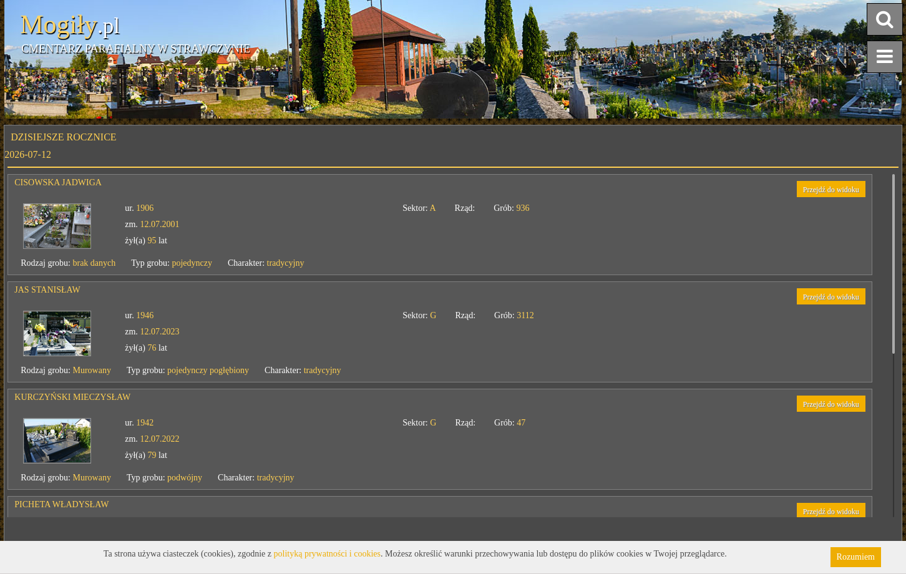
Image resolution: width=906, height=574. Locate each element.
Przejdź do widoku (831, 189)
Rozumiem (856, 557)
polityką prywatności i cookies (327, 553)
